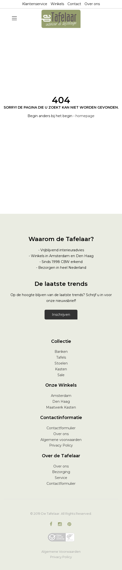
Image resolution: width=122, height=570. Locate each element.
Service (61, 478)
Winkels (57, 4)
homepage (84, 116)
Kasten (61, 369)
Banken (61, 351)
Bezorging (61, 472)
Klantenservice (34, 4)
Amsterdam (61, 395)
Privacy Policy (61, 445)
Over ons (92, 4)
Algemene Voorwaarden (61, 551)
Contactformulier (61, 428)
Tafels (61, 357)
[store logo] (61, 19)
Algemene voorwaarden (61, 440)
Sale (61, 375)
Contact (74, 4)
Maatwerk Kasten (61, 407)
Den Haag (61, 401)
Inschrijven (61, 314)
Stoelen (61, 363)
